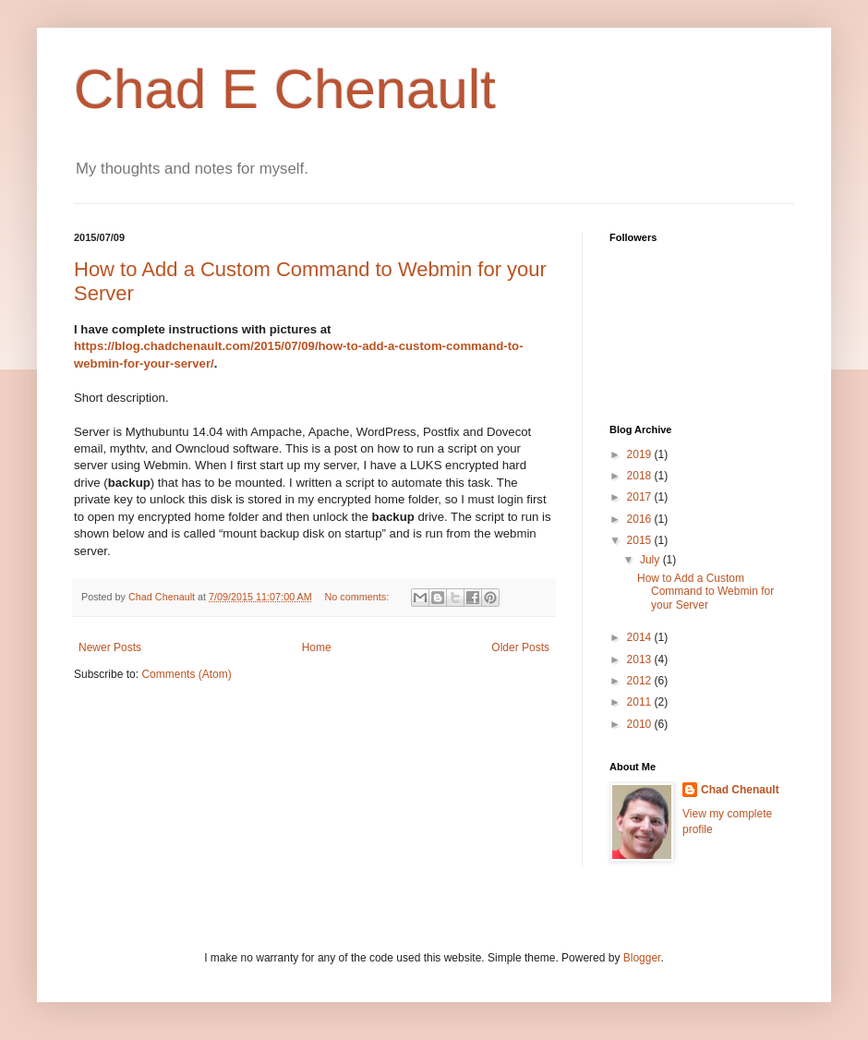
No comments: (358, 596)
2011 (641, 701)
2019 (641, 454)
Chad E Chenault (285, 89)
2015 (641, 540)
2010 (641, 724)
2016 (641, 519)
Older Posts (520, 647)
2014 (641, 637)
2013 (641, 659)
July (651, 559)
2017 (641, 496)
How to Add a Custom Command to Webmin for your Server (705, 591)
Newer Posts (109, 647)
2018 (641, 475)
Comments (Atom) (186, 674)
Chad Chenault (740, 789)
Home (317, 647)
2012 (641, 680)
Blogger (642, 957)
